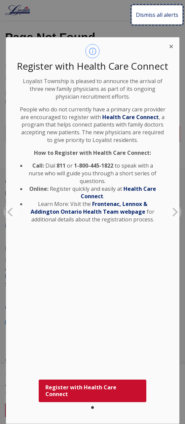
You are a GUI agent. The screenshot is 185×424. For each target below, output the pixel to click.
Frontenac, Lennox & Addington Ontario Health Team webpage (89, 207)
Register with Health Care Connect (80, 391)
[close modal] (171, 45)
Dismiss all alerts (157, 15)
